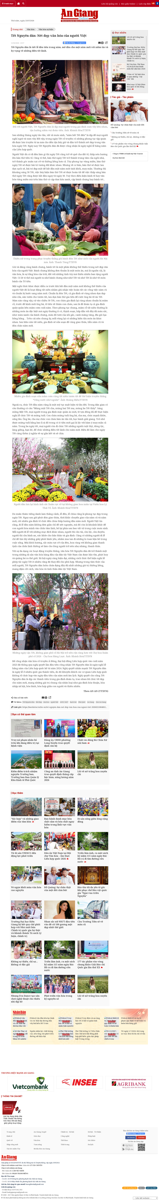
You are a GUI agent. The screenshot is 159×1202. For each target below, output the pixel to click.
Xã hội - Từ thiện (94, 1132)
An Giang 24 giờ (40, 1132)
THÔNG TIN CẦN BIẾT (12, 1096)
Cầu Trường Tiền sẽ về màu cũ (125, 132)
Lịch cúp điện (145, 3)
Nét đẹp (39, 702)
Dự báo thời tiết (119, 158)
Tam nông (38, 1144)
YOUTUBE (141, 1137)
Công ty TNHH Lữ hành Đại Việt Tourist (128, 154)
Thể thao (64, 1140)
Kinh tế (9, 1136)
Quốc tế (10, 1140)
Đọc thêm (17, 793)
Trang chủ (17, 29)
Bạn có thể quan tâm (24, 714)
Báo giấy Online (128, 3)
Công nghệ (65, 1136)
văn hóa (46, 702)
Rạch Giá (73, 702)
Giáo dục (37, 1136)
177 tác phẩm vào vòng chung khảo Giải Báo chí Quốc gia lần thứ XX (129, 144)
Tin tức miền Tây (13, 1149)
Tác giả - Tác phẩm (122, 97)
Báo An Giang (101, 702)
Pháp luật (91, 1136)
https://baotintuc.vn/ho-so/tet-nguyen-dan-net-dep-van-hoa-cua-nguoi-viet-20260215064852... (59, 707)
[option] (30, 1084)
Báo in (141, 1188)
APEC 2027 (64, 702)
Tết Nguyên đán (28, 702)
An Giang (90, 702)
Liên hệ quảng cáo (109, 3)
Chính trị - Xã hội (67, 1132)
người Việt (54, 702)
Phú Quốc (81, 702)
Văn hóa (30, 29)
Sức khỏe (91, 1140)
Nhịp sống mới (12, 1144)
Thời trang (65, 1144)
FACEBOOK (131, 1137)
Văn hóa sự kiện (46, 29)
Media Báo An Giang (42, 1149)
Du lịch (90, 1144)
